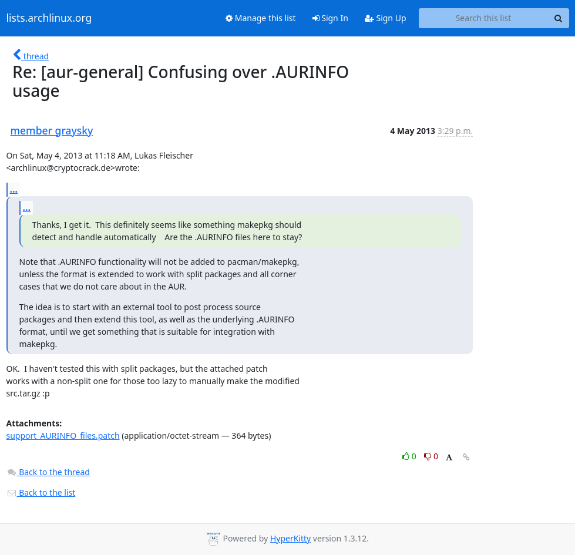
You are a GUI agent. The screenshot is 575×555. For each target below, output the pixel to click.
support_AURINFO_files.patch (63, 435)
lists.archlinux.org (49, 18)
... (14, 189)
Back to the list (41, 492)
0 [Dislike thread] (431, 456)
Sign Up (385, 17)
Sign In (330, 17)
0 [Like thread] (410, 456)
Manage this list (261, 17)
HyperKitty (290, 538)
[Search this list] (484, 18)
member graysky (52, 130)
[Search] (558, 18)
